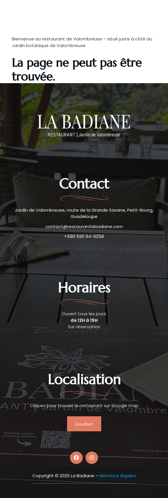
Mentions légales (117, 476)
